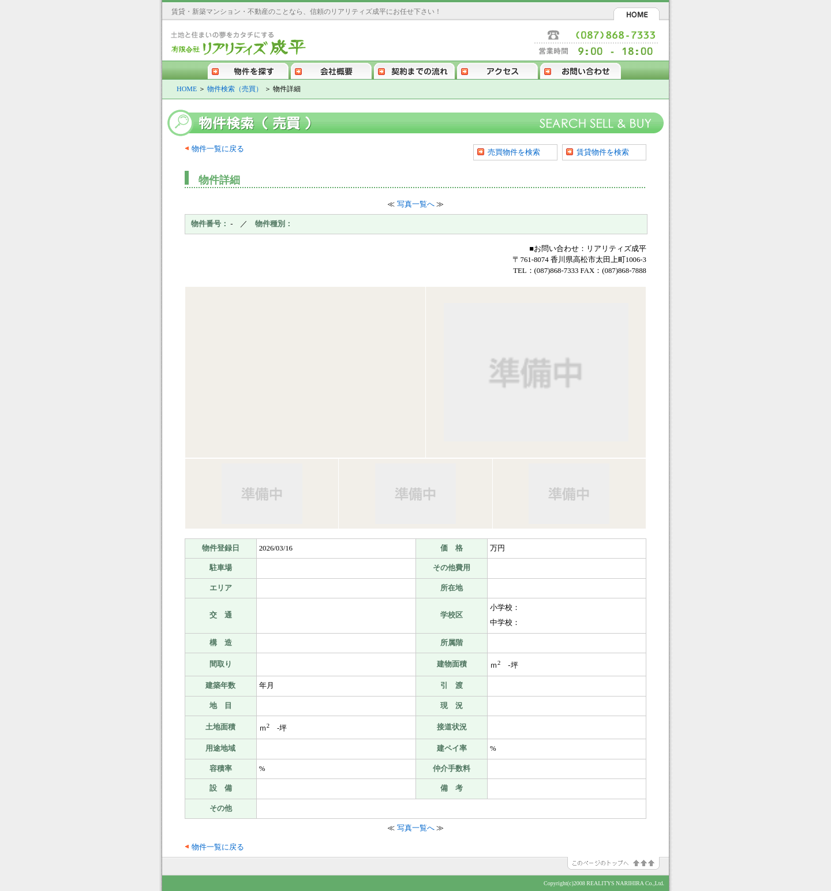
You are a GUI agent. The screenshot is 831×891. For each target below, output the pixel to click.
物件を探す (248, 70)
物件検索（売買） (235, 89)
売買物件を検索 (514, 152)
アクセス (497, 70)
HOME (636, 14)
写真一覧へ (416, 204)
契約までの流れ (414, 70)
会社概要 (331, 70)
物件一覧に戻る (218, 149)
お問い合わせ (580, 70)
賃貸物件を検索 (603, 152)
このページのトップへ (618, 863)
